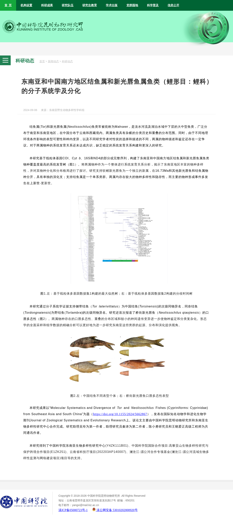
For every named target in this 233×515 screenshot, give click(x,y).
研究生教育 (89, 5)
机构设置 (26, 5)
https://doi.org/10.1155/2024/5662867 (120, 414)
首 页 (8, 5)
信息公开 (173, 5)
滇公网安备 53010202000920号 (115, 510)
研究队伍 (67, 5)
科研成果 (47, 5)
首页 (42, 61)
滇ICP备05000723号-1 (73, 510)
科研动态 (67, 61)
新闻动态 (53, 61)
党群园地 (132, 5)
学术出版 (111, 5)
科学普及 (153, 5)
